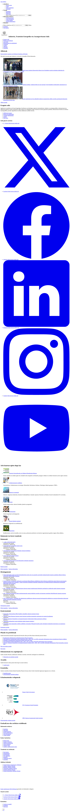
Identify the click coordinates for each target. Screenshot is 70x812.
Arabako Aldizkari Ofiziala (9, 766)
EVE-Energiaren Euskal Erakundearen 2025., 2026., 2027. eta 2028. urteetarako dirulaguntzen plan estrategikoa (27, 641)
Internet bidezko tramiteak (12, 521)
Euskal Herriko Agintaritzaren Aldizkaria (12, 764)
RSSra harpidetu (4, 569)
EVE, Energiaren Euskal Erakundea (20, 705)
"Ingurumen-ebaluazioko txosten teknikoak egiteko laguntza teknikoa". (18, 621)
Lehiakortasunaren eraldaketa (12, 482)
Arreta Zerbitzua (7, 744)
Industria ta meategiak (11, 492)
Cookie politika (9, 20)
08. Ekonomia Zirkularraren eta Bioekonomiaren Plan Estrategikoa (18, 637)
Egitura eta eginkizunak (8, 114)
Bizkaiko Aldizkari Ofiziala (9, 767)
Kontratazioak (6, 754)
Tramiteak (8, 9)
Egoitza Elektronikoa (10, 21)
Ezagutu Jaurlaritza (7, 741)
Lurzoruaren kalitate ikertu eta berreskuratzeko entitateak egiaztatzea (18, 560)
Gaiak (7, 6)
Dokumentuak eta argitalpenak (10, 43)
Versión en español (7, 804)
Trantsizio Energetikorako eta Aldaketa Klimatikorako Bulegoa (20, 473)
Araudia (5, 45)
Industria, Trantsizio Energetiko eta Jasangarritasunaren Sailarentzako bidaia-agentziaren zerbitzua (24, 618)
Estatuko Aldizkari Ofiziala (9, 769)
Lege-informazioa (10, 19)
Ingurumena (8, 530)
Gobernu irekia (6, 745)
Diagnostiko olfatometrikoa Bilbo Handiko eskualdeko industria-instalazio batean (21, 613)
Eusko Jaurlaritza (10, 7)
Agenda (5, 116)
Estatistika (5, 48)
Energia (7, 502)
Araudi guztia (6, 665)
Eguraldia (5, 757)
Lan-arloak (5, 42)
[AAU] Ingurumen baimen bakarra (11, 555)
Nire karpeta (6, 27)
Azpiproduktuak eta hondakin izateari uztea (12, 545)
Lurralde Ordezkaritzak (8, 115)
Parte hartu (5, 118)
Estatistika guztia (7, 673)
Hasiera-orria (9, 5)
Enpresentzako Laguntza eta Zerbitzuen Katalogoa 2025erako (14, 54)
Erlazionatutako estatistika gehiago (11, 674)
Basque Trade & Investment (19, 692)
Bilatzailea (8, 12)
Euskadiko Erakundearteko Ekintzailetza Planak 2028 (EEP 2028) (17, 640)
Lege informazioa (7, 734)
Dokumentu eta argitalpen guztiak (10, 657)
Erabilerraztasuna (10, 17)
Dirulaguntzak (9, 511)
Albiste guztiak (4, 102)
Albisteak (5, 46)
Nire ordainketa (6, 755)
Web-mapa (8, 14)
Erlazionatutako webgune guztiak (8, 720)
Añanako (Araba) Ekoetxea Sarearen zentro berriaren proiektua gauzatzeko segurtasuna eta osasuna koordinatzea (28, 616)
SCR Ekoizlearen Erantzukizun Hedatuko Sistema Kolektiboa (16, 550)
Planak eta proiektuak (8, 40)
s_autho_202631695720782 (9, 542)
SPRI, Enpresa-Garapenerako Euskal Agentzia (23, 718)
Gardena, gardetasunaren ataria (10, 746)
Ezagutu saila (6, 39)
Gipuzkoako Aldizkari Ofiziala (10, 768)
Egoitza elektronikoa (13, 569)
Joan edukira (3, 1)
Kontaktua (8, 11)
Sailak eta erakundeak (8, 743)
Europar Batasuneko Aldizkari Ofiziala (11, 771)
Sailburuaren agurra (7, 113)
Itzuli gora (5, 806)
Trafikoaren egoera (7, 758)
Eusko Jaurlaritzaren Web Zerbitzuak (9, 789)
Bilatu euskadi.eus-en (10, 15)
